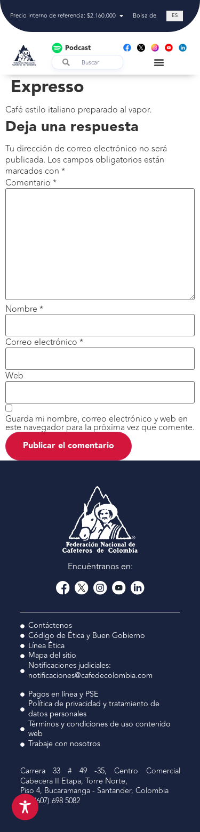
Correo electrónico (44, 342)
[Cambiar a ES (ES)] (174, 16)
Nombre (24, 309)
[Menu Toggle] (159, 62)
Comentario (31, 183)
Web (14, 375)
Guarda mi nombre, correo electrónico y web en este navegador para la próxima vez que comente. (100, 423)
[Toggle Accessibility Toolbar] (25, 807)
